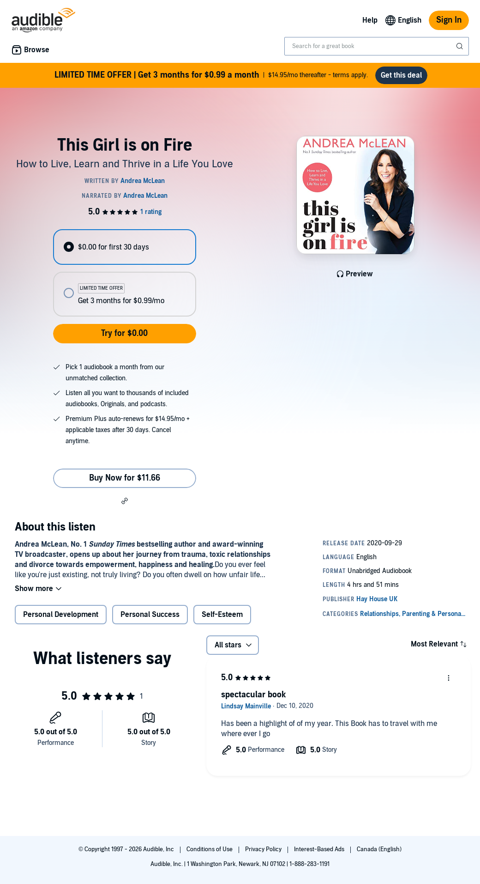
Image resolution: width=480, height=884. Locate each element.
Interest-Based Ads (320, 849)
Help (370, 20)
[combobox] (376, 46)
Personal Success (150, 614)
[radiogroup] (124, 273)
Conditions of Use (210, 849)
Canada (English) (379, 849)
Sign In (449, 20)
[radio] (124, 247)
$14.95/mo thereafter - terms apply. (211, 75)
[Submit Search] (460, 46)
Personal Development (60, 614)
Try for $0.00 (124, 333)
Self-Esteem (222, 614)
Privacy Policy (264, 849)
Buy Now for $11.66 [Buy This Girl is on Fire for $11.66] (124, 478)
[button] (124, 500)
